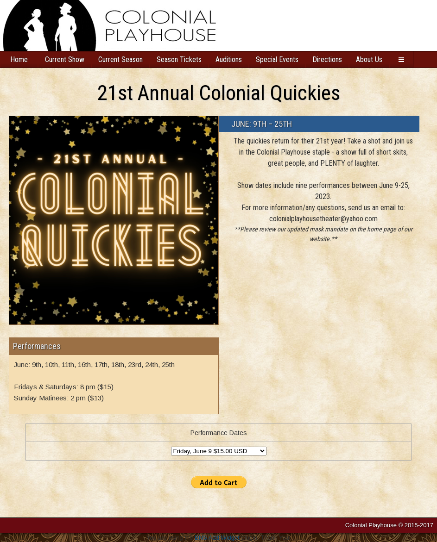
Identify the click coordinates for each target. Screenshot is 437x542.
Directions (327, 59)
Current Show (64, 59)
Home (19, 59)
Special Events (277, 59)
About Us (369, 59)
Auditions (228, 59)
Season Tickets (179, 59)
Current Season (120, 59)
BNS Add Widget (217, 537)
